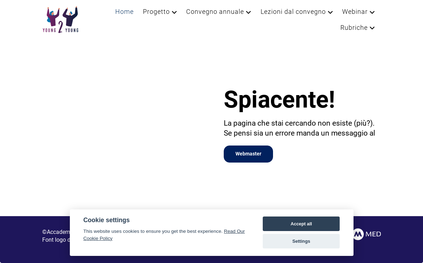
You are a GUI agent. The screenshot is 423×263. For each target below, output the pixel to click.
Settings (301, 241)
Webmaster (248, 154)
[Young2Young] (60, 19)
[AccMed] (358, 233)
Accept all (301, 223)
